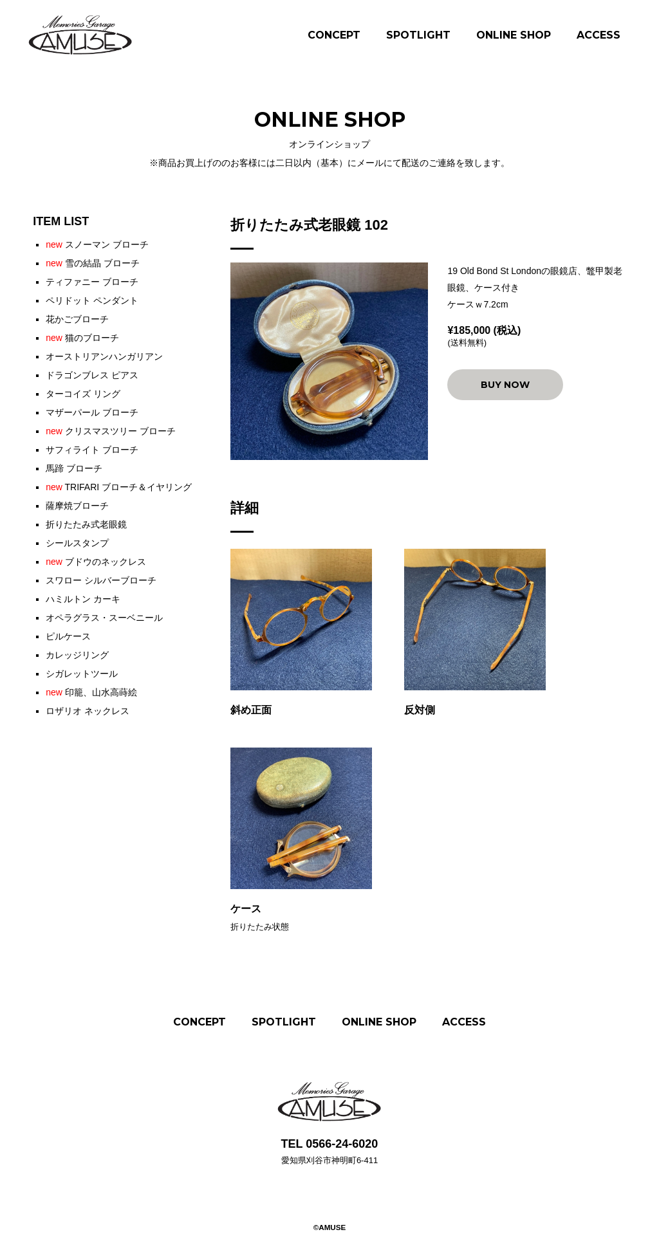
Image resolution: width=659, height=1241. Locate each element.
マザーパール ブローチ (92, 412)
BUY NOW (505, 385)
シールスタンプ (77, 543)
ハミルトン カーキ (83, 599)
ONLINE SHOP (513, 35)
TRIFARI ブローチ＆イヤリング (119, 487)
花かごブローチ (77, 319)
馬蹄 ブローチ (74, 468)
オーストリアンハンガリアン (104, 356)
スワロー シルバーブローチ (101, 580)
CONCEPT (334, 35)
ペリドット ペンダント (92, 300)
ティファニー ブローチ (92, 282)
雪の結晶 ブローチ (92, 263)
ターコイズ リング (83, 394)
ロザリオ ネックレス (87, 711)
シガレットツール (82, 673)
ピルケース (68, 636)
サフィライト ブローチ (92, 450)
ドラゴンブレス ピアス (92, 375)
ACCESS (598, 35)
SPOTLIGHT (418, 35)
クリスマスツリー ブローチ (110, 431)
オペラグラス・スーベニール (104, 617)
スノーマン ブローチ (97, 244)
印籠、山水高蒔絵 (91, 692)
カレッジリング (77, 655)
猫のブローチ (82, 338)
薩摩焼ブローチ (77, 506)
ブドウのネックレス (96, 561)
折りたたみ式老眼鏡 (86, 524)
